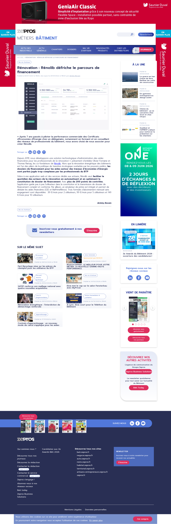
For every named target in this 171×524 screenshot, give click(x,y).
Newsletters (146, 34)
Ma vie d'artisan (86, 49)
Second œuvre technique (39, 277)
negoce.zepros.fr (85, 455)
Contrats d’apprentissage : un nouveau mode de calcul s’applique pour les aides (38, 324)
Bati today (22, 490)
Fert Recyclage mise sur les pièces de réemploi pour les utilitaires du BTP (37, 267)
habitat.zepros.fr (84, 465)
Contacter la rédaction (28, 466)
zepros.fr (81, 475)
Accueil (20, 57)
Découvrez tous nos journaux (139, 338)
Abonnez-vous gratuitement (138, 330)
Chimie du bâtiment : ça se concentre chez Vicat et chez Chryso (147, 113)
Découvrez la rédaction (28, 462)
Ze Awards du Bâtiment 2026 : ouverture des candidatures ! (138, 255)
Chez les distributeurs (121, 49)
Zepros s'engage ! (25, 479)
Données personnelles (95, 509)
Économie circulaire (39, 256)
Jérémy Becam (74, 76)
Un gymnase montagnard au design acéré (146, 95)
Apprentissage (41, 314)
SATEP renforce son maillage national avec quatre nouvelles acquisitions (39, 287)
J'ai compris (142, 519)
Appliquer (132, 34)
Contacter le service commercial (27, 474)
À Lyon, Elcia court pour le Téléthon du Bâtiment (86, 305)
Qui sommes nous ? (26, 449)
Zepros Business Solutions (139, 371)
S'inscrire (91, 230)
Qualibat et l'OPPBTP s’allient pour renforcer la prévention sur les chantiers (147, 132)
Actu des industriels (26, 49)
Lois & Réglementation (41, 296)
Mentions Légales (73, 509)
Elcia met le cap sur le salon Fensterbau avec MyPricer (87, 286)
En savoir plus (96, 520)
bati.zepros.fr (83, 452)
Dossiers (71, 49)
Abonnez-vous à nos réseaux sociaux (27, 485)
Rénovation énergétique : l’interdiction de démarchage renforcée (39, 305)
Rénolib (57, 163)
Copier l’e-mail (23, 469)
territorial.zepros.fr (85, 468)
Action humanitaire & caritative (92, 296)
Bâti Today (138, 387)
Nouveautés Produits (102, 49)
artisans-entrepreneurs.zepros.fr (92, 472)
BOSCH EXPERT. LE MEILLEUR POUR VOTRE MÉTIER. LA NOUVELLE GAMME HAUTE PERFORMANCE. (88, 266)
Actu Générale (41, 49)
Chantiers (56, 49)
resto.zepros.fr (83, 462)
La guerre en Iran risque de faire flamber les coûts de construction (147, 79)
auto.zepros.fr (83, 458)
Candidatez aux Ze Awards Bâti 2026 (51, 450)
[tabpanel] (139, 309)
